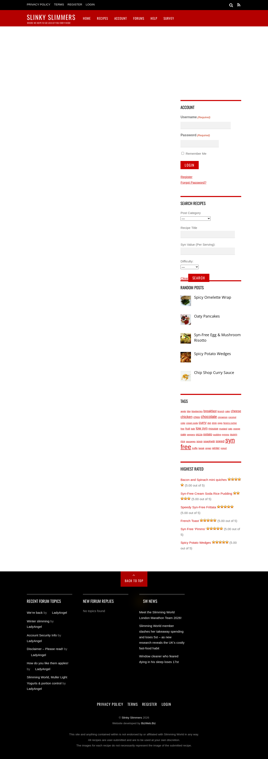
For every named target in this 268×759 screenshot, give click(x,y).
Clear (184, 278)
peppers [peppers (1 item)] (191, 434)
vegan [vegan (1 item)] (208, 448)
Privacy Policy (38, 4)
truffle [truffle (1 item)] (194, 448)
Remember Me (196, 153)
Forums (138, 18)
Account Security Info (42, 635)
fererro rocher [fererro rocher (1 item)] (230, 423)
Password (195, 135)
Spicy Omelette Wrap (212, 297)
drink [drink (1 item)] (214, 423)
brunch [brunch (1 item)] (221, 411)
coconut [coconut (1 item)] (232, 417)
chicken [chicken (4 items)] (186, 417)
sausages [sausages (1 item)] (191, 441)
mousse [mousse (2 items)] (213, 428)
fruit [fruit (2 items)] (187, 428)
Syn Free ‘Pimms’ (192, 529)
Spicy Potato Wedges (212, 353)
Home (87, 18)
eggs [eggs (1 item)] (220, 423)
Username (195, 117)
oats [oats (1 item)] (230, 428)
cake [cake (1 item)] (227, 411)
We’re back (35, 612)
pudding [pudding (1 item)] (217, 434)
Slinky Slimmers (132, 717)
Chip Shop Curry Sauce (214, 372)
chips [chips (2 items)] (196, 417)
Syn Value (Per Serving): (197, 244)
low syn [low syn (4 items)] (201, 428)
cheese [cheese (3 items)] (236, 411)
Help (154, 18)
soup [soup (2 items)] (199, 441)
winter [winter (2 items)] (216, 448)
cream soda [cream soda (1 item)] (192, 423)
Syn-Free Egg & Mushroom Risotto (217, 337)
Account (120, 18)
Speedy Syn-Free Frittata (198, 507)
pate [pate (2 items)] (183, 434)
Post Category (190, 213)
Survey (169, 18)
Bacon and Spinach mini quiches (203, 479)
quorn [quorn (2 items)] (233, 434)
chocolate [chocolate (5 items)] (209, 417)
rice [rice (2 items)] (182, 441)
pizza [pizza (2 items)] (199, 434)
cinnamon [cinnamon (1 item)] (222, 417)
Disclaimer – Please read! (45, 649)
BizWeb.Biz (148, 723)
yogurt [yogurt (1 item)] (223, 448)
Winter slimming (38, 621)
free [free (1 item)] (182, 428)
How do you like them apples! (47, 663)
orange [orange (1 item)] (236, 428)
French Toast (189, 521)
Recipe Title (188, 228)
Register (75, 4)
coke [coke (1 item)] (182, 423)
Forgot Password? (193, 182)
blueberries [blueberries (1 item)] (197, 411)
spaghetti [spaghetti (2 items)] (209, 441)
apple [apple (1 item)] (183, 411)
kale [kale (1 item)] (193, 428)
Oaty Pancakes (207, 316)
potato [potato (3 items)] (207, 434)
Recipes (102, 18)
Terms (59, 4)
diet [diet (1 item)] (209, 423)
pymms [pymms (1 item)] (225, 434)
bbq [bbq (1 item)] (189, 411)
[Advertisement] (134, 58)
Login (90, 4)
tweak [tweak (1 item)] (201, 448)
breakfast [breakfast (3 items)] (210, 411)
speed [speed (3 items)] (220, 441)
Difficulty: (186, 261)
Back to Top (134, 580)
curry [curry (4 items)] (202, 423)
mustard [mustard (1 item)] (223, 428)
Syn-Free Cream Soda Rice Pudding (206, 493)
